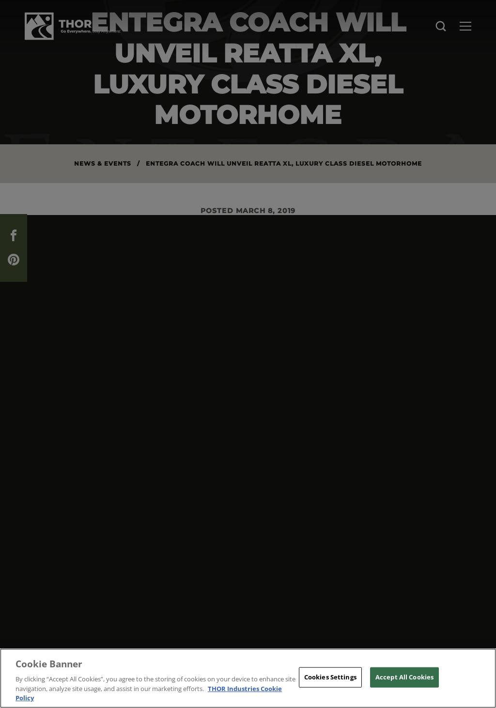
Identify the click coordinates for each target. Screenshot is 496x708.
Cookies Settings (330, 677)
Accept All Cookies (404, 677)
